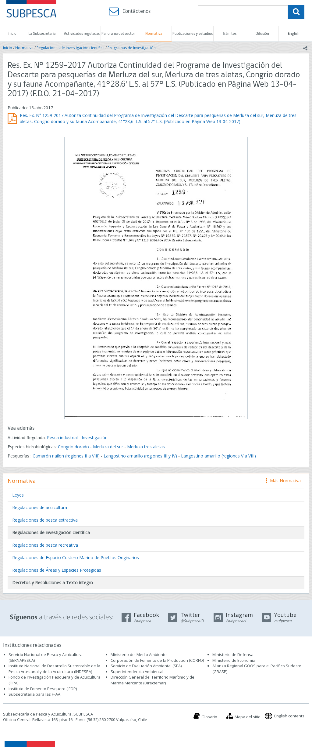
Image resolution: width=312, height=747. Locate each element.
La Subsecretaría (41, 34)
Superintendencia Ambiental (137, 671)
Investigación (95, 437)
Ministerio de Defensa (233, 654)
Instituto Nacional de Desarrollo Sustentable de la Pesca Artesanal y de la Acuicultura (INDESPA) (54, 668)
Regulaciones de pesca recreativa (45, 545)
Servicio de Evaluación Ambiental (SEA (146, 666)
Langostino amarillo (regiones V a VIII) (218, 456)
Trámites (229, 34)
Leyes (18, 495)
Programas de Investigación (132, 47)
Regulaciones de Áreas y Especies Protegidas (56, 570)
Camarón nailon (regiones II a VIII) (66, 456)
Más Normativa (283, 480)
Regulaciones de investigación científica (71, 47)
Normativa (153, 34)
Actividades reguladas (82, 34)
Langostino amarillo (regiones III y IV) (140, 456)
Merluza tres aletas (146, 447)
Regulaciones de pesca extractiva (45, 520)
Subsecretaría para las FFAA (34, 694)
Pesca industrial (62, 437)
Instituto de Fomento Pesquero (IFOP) (43, 688)
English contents (289, 716)
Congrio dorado (73, 447)
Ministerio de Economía (233, 660)
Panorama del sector (118, 34)
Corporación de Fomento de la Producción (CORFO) (157, 660)
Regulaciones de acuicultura (39, 507)
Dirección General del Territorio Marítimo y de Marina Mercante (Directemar (152, 680)
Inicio (12, 34)
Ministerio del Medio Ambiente (139, 654)
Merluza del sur (108, 447)
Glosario (209, 717)
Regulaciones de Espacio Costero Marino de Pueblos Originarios (75, 557)
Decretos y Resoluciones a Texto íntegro (52, 582)
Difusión (262, 34)
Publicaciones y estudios (192, 34)
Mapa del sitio (248, 717)
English (294, 34)
